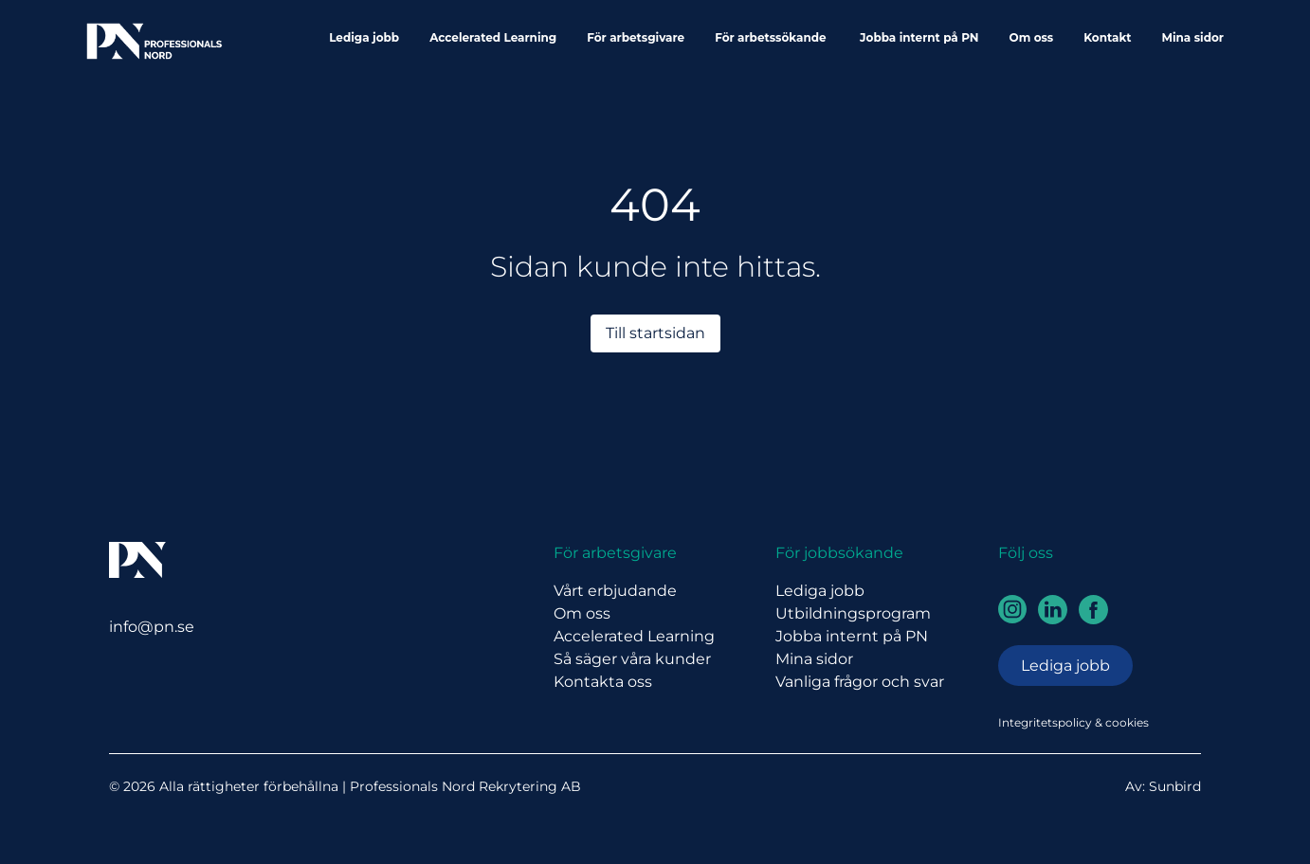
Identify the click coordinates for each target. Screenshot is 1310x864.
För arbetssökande (772, 37)
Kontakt (1107, 37)
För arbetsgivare (635, 37)
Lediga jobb (364, 37)
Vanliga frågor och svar (859, 682)
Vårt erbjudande (615, 591)
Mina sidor (1193, 37)
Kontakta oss (603, 682)
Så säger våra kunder (632, 659)
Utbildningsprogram (853, 613)
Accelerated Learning (492, 37)
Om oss (1032, 37)
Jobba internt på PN (919, 37)
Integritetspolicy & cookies (1073, 722)
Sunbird (1175, 786)
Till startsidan (655, 333)
